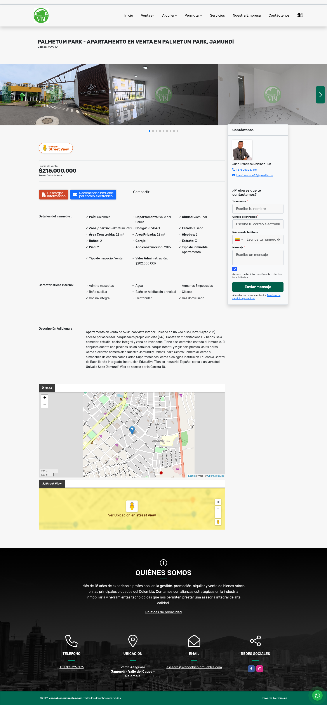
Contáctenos (279, 15)
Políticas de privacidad (163, 612)
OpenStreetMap (215, 475)
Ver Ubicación (119, 515)
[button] (149, 131)
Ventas (146, 15)
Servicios (217, 15)
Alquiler (168, 15)
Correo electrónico (245, 217)
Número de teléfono (245, 232)
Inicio (128, 15)
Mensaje (238, 247)
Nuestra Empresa (247, 15)
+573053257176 (246, 169)
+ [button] (44, 398)
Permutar (192, 15)
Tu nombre (240, 201)
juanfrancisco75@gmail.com (254, 175)
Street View (56, 148)
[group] (54, 94)
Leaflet (191, 475)
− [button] (44, 404)
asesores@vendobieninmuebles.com (194, 667)
